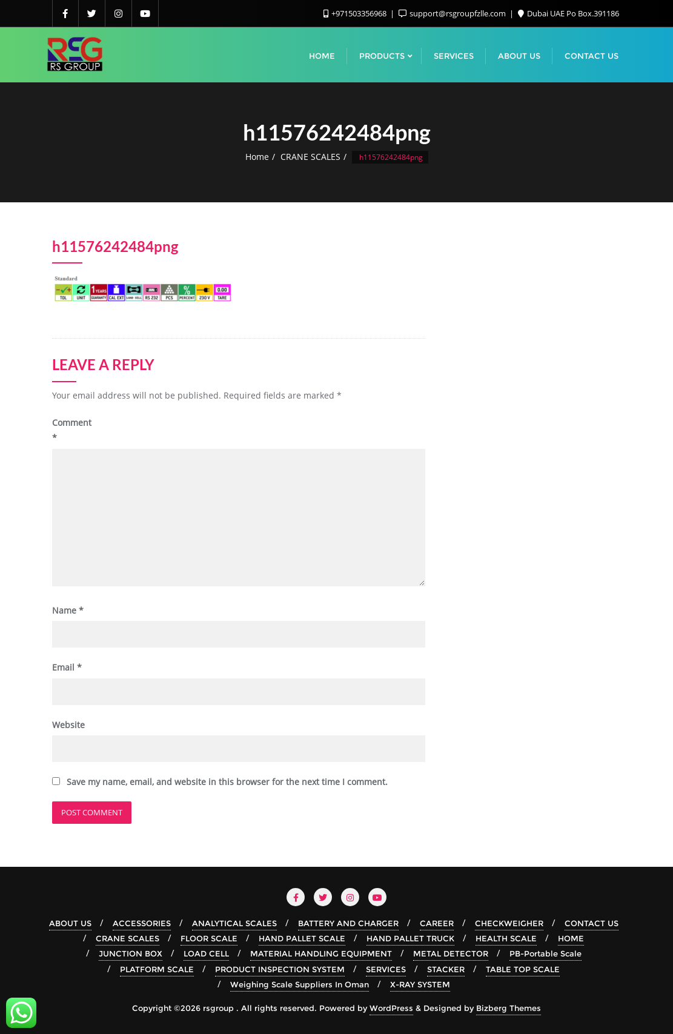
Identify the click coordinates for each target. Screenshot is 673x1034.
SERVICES (386, 969)
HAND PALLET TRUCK (410, 938)
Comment (71, 430)
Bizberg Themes (508, 1008)
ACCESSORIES (142, 923)
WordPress (391, 1008)
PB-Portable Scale (545, 953)
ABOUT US (70, 923)
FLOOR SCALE (209, 938)
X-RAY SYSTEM (420, 984)
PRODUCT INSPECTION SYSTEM (280, 969)
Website (68, 725)
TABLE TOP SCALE (523, 969)
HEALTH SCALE (506, 938)
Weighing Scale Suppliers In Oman (299, 984)
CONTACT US (591, 923)
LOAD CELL (206, 953)
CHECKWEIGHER (509, 923)
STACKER (446, 969)
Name (68, 610)
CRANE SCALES (310, 156)
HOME (571, 938)
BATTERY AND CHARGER (348, 923)
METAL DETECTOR (450, 953)
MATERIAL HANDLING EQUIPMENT (321, 953)
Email (67, 667)
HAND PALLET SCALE (302, 938)
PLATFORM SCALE (157, 969)
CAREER (437, 923)
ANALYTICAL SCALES (234, 923)
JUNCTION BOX (130, 953)
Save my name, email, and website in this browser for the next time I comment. (227, 781)
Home (257, 156)
